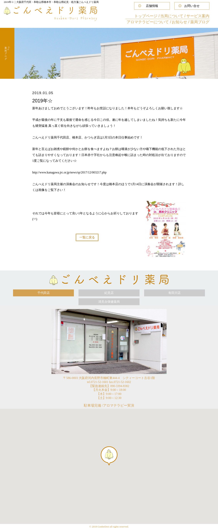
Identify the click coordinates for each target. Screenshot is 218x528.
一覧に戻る (87, 237)
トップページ (146, 16)
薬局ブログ (199, 22)
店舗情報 (152, 5)
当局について (172, 16)
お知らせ (180, 22)
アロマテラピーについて (148, 22)
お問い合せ (192, 5)
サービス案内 (197, 16)
